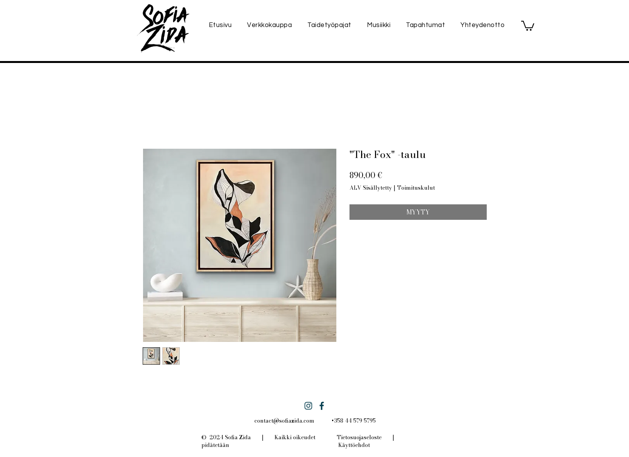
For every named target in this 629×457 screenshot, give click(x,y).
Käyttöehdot (354, 445)
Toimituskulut (416, 188)
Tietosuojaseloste (359, 437)
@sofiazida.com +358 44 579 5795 (324, 420)
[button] (527, 25)
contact (263, 420)
